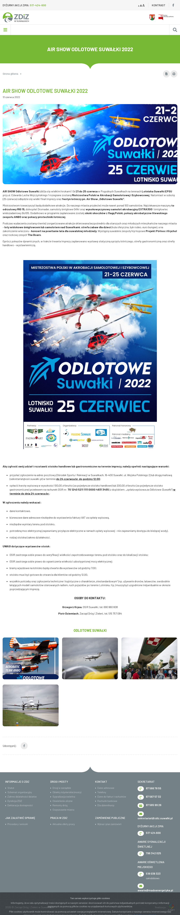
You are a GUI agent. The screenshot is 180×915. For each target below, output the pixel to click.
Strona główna (12, 73)
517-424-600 (38, 5)
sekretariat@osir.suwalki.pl (26, 478)
